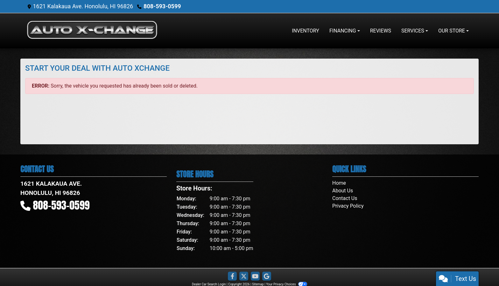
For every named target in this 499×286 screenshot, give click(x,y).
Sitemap (258, 284)
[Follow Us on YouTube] (255, 276)
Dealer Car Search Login (209, 284)
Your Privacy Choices (286, 284)
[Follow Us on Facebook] (232, 276)
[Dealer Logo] (92, 30)
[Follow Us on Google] (266, 276)
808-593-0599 (162, 6)
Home (339, 183)
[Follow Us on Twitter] (243, 276)
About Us (342, 191)
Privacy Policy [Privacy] (348, 206)
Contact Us (344, 198)
